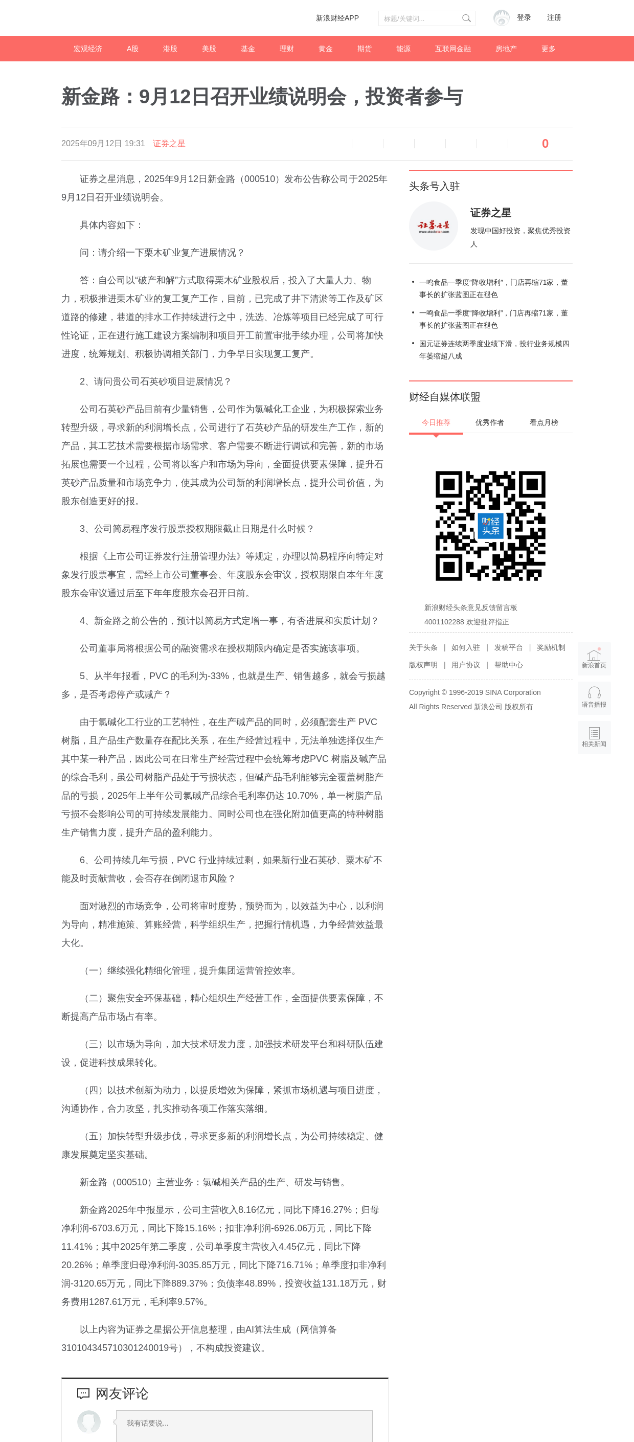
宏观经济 (88, 48)
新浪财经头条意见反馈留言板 (470, 607)
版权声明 (423, 665)
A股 (133, 48)
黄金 (326, 48)
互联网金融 (453, 48)
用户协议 (465, 665)
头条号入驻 (434, 186)
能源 (403, 48)
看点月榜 (544, 422)
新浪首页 (594, 658)
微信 (461, 143)
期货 (364, 48)
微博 (430, 143)
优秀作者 (489, 422)
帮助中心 (508, 665)
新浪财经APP (337, 18)
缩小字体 (367, 143)
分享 (492, 143)
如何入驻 (465, 647)
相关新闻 (594, 744)
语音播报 (336, 143)
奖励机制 (551, 647)
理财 (287, 48)
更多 (548, 48)
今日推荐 (436, 422)
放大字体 (398, 143)
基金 (248, 48)
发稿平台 (508, 647)
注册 (554, 17)
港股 (170, 48)
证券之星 (169, 143)
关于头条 (423, 647)
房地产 (506, 48)
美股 (209, 48)
